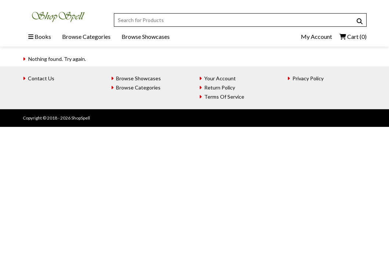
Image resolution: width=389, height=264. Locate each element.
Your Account (220, 78)
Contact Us (41, 78)
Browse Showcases (146, 36)
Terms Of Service (224, 97)
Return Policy (219, 87)
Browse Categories (86, 36)
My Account (316, 36)
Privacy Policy (308, 78)
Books (39, 36)
